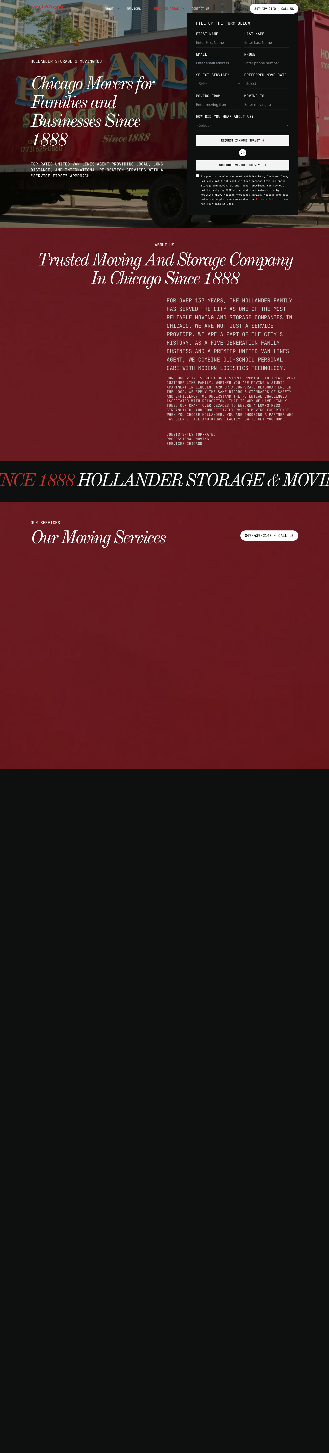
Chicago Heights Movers (151, 1374)
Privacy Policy (267, 199)
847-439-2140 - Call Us (274, 9)
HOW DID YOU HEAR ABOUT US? (225, 116)
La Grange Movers (143, 1316)
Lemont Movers (52, 1325)
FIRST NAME (207, 34)
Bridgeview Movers (144, 1341)
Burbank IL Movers (144, 1349)
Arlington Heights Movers (67, 1308)
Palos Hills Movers (59, 1407)
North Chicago (236, 1416)
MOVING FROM (208, 96)
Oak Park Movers (55, 1374)
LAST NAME (254, 34)
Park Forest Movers (146, 1407)
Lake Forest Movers (243, 1350)
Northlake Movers (56, 1349)
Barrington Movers (57, 1316)
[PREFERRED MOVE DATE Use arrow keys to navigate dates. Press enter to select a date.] (266, 84)
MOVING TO (254, 96)
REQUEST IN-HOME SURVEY (240, 140)
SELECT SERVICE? (212, 75)
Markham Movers (53, 1333)
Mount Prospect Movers (63, 1341)
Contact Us (200, 9)
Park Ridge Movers (144, 1415)
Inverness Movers (143, 1308)
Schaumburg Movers (57, 1432)
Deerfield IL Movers (244, 1326)
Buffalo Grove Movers (245, 1317)
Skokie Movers (52, 1440)
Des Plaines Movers (146, 1399)
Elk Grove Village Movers (67, 1415)
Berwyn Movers (139, 1325)
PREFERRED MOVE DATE (265, 75)
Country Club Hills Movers (155, 1390)
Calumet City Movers (147, 1358)
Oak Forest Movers (57, 1358)
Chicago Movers (140, 1366)
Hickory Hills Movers (148, 1440)
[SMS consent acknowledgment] (197, 175)
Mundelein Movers (240, 1375)
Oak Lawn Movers (55, 1366)
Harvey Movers (139, 1432)
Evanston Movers (141, 1423)
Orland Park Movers (59, 1382)
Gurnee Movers (236, 1334)
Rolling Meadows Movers (64, 1423)
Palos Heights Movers (61, 1399)
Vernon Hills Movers (244, 1383)
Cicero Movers (139, 1382)
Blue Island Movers (146, 1333)
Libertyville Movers (244, 1358)
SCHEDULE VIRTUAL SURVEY (240, 165)
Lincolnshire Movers (244, 1367)
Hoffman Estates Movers (151, 1448)
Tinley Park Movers (59, 1448)
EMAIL (201, 54)
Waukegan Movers (239, 1391)
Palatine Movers (55, 1390)
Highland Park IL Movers (249, 1342)
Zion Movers (233, 1400)
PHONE (249, 54)
